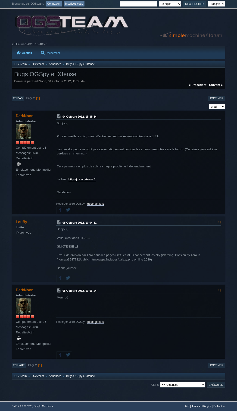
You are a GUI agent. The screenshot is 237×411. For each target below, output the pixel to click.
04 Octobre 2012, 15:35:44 (79, 116)
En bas (18, 98)
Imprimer (216, 98)
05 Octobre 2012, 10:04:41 (79, 222)
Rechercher (50, 53)
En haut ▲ (219, 406)
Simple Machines (43, 406)
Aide (187, 406)
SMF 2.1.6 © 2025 (22, 406)
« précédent (197, 85)
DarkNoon (24, 116)
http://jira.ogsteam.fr (82, 179)
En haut (19, 365)
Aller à (155, 384)
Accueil (24, 53)
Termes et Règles (201, 406)
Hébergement (95, 203)
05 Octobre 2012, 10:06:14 (79, 290)
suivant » (216, 85)
